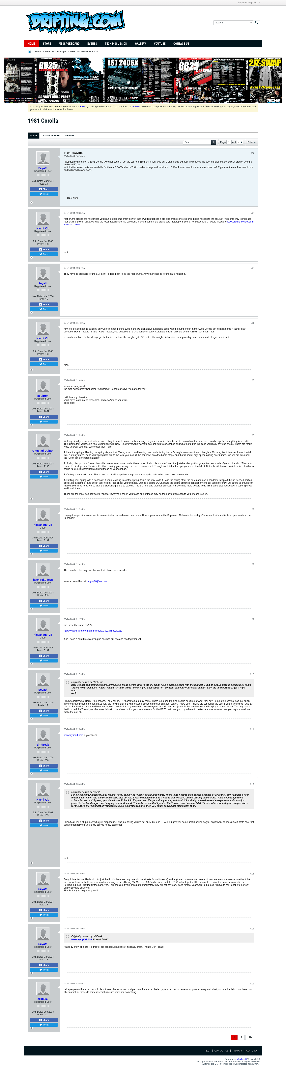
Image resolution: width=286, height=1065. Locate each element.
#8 (252, 564)
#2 (252, 213)
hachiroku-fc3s (43, 579)
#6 (252, 435)
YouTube (159, 43)
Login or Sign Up (249, 2)
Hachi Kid (43, 228)
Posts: (41, 183)
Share (44, 189)
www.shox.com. (72, 224)
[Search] (233, 22)
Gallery (140, 43)
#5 (252, 380)
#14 (252, 928)
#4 (252, 323)
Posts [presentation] (33, 135)
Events (92, 43)
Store (47, 43)
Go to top (252, 1051)
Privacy (237, 1051)
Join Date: (37, 181)
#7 (252, 509)
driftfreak (43, 744)
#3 (252, 268)
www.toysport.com (73, 735)
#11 (252, 729)
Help (207, 1051)
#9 (252, 619)
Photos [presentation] (69, 135)
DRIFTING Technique (55, 51)
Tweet (43, 194)
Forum (38, 51)
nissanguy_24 (43, 524)
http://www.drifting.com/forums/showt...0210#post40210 (93, 630)
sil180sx (43, 998)
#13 (252, 873)
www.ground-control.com (240, 221)
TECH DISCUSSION (116, 43)
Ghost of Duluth (42, 450)
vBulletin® (242, 1059)
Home (31, 43)
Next (251, 1037)
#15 (252, 983)
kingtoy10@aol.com (96, 581)
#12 (252, 784)
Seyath (42, 168)
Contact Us (181, 43)
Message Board (69, 43)
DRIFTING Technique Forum (84, 51)
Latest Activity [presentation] (51, 135)
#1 (252, 152)
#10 (252, 674)
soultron (42, 395)
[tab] (34, 135)
